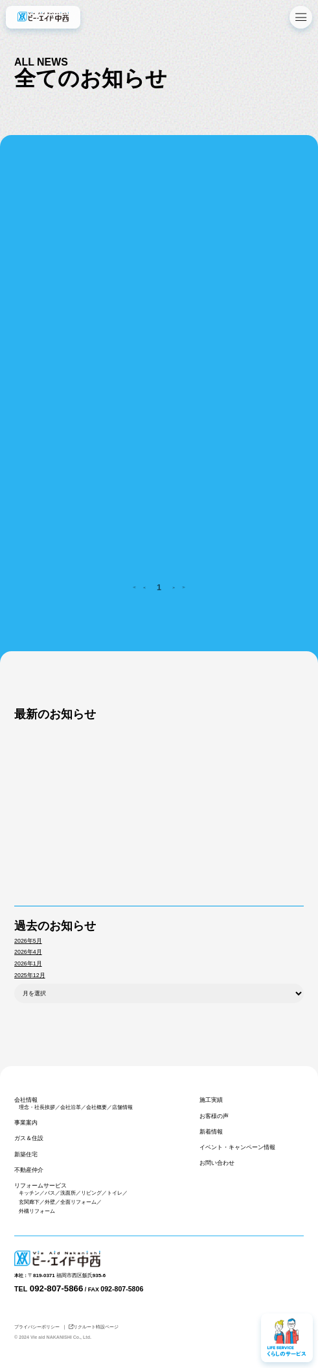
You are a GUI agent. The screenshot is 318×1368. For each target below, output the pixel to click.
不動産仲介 (28, 1170)
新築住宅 (26, 1154)
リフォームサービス (40, 1185)
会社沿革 (70, 1107)
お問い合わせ (216, 1163)
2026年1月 (28, 963)
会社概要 (96, 1107)
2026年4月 (28, 952)
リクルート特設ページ (94, 1326)
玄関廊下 (29, 1202)
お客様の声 (214, 1116)
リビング (91, 1193)
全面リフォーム (78, 1202)
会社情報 (26, 1100)
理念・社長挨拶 (37, 1107)
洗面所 (68, 1193)
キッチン (29, 1193)
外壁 (50, 1202)
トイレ (114, 1193)
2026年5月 (28, 941)
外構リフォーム (37, 1211)
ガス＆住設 (28, 1138)
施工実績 (211, 1100)
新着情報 (211, 1131)
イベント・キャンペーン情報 (237, 1147)
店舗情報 (122, 1107)
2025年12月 (29, 975)
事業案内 (26, 1122)
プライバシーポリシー (37, 1326)
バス (50, 1193)
